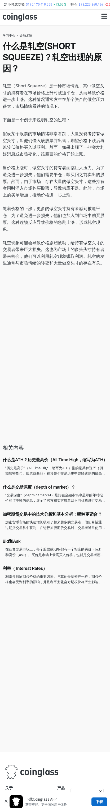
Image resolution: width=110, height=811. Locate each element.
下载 (99, 801)
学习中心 (9, 35)
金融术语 (26, 35)
